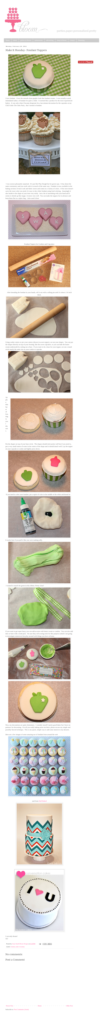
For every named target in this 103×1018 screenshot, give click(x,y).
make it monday (20, 947)
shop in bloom (61, 40)
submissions (39, 40)
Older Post (69, 1006)
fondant (13, 947)
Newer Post (9, 1006)
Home (8, 40)
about (15, 40)
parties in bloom (25, 40)
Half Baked (43, 801)
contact (72, 40)
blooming (81, 40)
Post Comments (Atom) (21, 1009)
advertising (50, 40)
